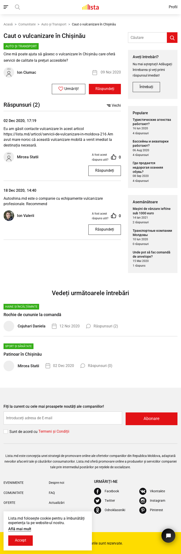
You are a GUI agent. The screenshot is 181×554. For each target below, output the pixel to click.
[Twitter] (104, 500)
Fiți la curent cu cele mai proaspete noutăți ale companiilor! (54, 406)
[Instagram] (152, 500)
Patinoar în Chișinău (23, 354)
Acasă (8, 24)
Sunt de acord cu (23, 431)
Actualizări (56, 502)
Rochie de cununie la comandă (32, 314)
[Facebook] (106, 490)
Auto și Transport (53, 24)
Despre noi (56, 482)
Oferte (9, 502)
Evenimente (14, 482)
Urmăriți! (67, 89)
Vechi (114, 106)
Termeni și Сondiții (53, 431)
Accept (21, 540)
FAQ (52, 492)
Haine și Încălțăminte (21, 307)
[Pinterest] (151, 509)
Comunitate (27, 24)
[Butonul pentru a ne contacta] (168, 534)
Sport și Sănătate (18, 346)
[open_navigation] (6, 7)
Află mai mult (19, 528)
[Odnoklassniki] (109, 509)
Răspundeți (104, 89)
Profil (173, 7)
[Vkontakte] (152, 490)
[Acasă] (90, 7)
